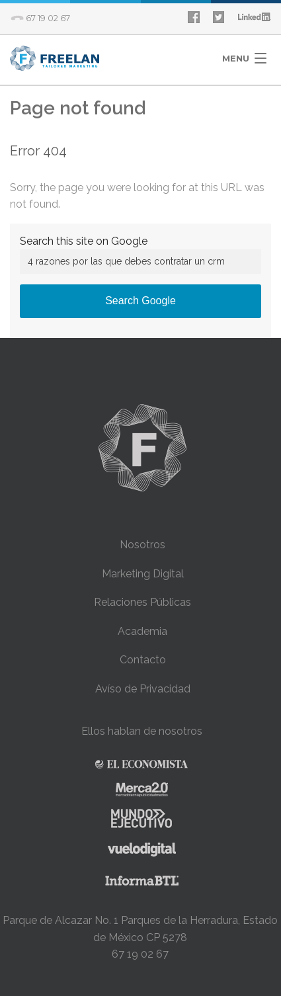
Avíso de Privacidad (142, 689)
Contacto (143, 659)
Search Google (140, 300)
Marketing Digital (143, 573)
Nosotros (142, 544)
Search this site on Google (83, 241)
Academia (142, 631)
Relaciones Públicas (142, 602)
